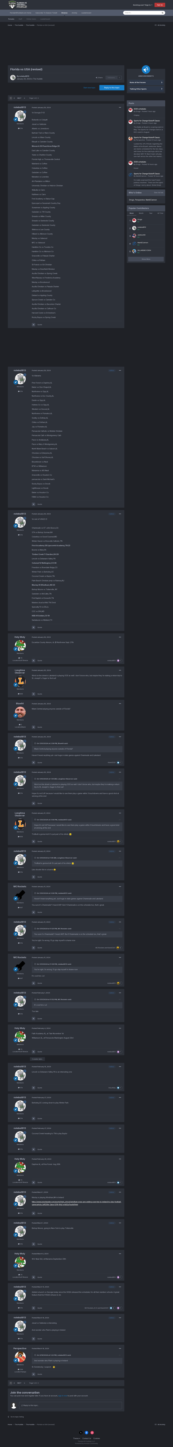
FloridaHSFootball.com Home (20, 13)
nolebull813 (24, 76)
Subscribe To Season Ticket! (46, 13)
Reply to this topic (111, 88)
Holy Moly (20, 637)
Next (19, 98)
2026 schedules (140, 109)
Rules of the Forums (138, 82)
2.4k (20, 1369)
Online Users (31, 19)
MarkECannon (141, 176)
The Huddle (38, 79)
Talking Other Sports (138, 89)
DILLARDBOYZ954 (144, 250)
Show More (146, 259)
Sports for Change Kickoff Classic (147, 121)
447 (20, 907)
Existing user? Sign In (142, 5)
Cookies (96, 1438)
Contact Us (86, 1438)
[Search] (135, 13)
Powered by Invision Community (86, 1443)
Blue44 (20, 703)
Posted (148, 111)
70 (20, 658)
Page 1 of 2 (34, 98)
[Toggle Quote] (35, 743)
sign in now (62, 1396)
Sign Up (160, 5)
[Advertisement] (86, 47)
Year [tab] (150, 213)
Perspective (19, 1348)
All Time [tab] (160, 213)
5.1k (20, 128)
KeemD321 (112, 762)
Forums (11, 19)
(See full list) (158, 192)
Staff (20, 19)
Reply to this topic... (30, 1405)
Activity (74, 13)
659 (20, 694)
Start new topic (89, 88)
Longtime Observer (20, 671)
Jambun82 (141, 235)
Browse (64, 14)
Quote (39, 325)
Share (99, 78)
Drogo (138, 111)
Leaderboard (45, 19)
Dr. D (95, 1308)
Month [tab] (141, 213)
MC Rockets (19, 886)
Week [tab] (132, 213)
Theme (76, 1438)
